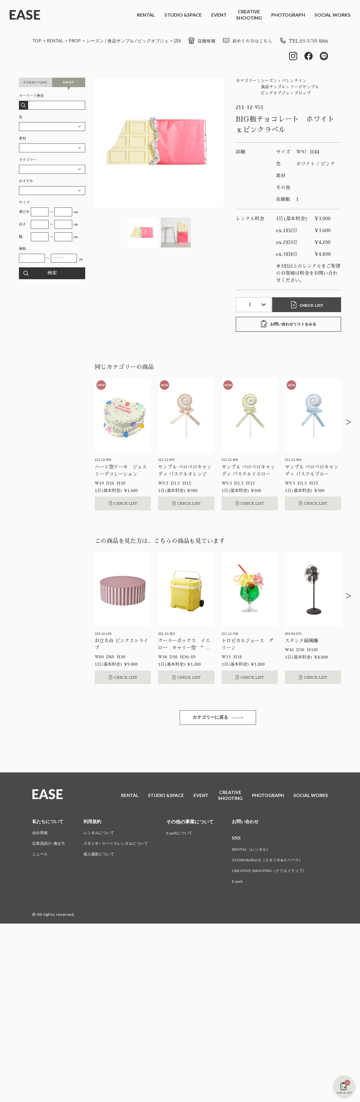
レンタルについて (102, 835)
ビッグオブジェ (159, 40)
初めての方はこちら (242, 41)
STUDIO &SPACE (183, 14)
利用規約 (95, 823)
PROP (77, 40)
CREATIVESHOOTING (249, 14)
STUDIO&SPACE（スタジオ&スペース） (277, 862)
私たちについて (48, 823)
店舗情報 (194, 41)
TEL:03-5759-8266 (301, 41)
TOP (37, 40)
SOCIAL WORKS (332, 14)
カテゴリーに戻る (218, 718)
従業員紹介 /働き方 (49, 846)
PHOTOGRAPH (288, 14)
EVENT (219, 14)
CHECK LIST (308, 305)
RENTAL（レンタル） (259, 851)
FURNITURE (36, 83)
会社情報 (40, 835)
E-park (245, 884)
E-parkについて (187, 835)
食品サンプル (125, 40)
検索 (52, 273)
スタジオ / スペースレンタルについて (120, 846)
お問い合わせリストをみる (288, 324)
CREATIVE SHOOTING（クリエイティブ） (279, 873)
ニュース (40, 857)
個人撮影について (102, 857)
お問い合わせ (253, 823)
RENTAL (146, 14)
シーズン (98, 40)
